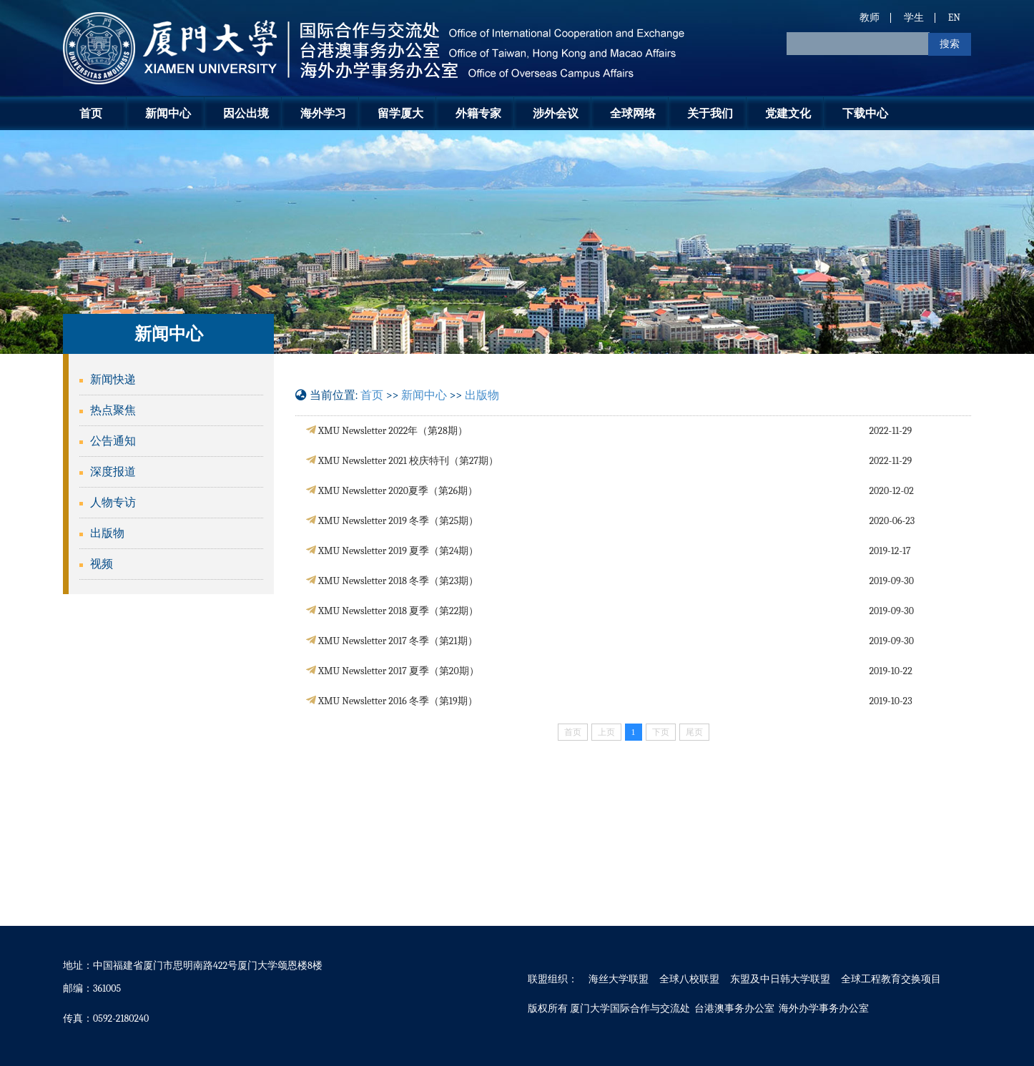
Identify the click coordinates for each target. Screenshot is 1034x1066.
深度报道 (113, 471)
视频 (101, 564)
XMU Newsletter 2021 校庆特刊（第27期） (408, 461)
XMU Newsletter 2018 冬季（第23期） (398, 581)
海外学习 (323, 113)
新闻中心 (168, 113)
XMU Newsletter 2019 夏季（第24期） (398, 551)
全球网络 (633, 113)
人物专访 (113, 502)
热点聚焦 (113, 410)
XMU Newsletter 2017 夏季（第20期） (398, 671)
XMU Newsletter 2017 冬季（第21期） (397, 641)
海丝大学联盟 (619, 979)
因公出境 (246, 113)
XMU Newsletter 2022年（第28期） (393, 431)
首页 (90, 113)
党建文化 (788, 113)
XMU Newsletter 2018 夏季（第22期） (398, 611)
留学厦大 (400, 113)
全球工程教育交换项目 (891, 979)
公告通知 (113, 441)
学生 (914, 17)
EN (954, 17)
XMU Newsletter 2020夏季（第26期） (398, 491)
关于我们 (710, 113)
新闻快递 (113, 379)
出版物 (107, 533)
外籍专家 (478, 113)
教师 (870, 17)
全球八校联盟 (689, 979)
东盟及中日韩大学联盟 (780, 979)
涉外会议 (555, 113)
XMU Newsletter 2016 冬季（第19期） (398, 701)
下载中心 (865, 113)
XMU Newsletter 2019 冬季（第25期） (398, 521)
